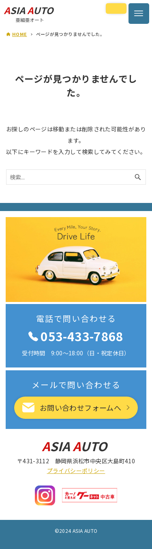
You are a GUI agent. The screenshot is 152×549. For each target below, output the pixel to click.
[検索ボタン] (138, 177)
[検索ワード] (76, 177)
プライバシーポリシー (76, 471)
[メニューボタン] (138, 13)
